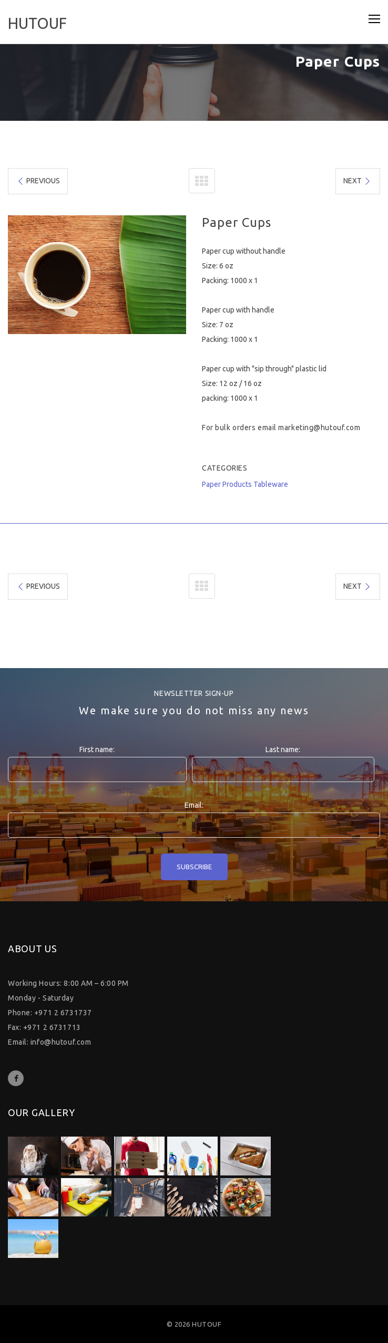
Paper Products (227, 484)
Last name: (283, 749)
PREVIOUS (38, 180)
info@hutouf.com (60, 1042)
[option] (97, 274)
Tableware (270, 484)
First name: (97, 749)
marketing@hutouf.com (319, 427)
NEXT (357, 180)
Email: (194, 805)
